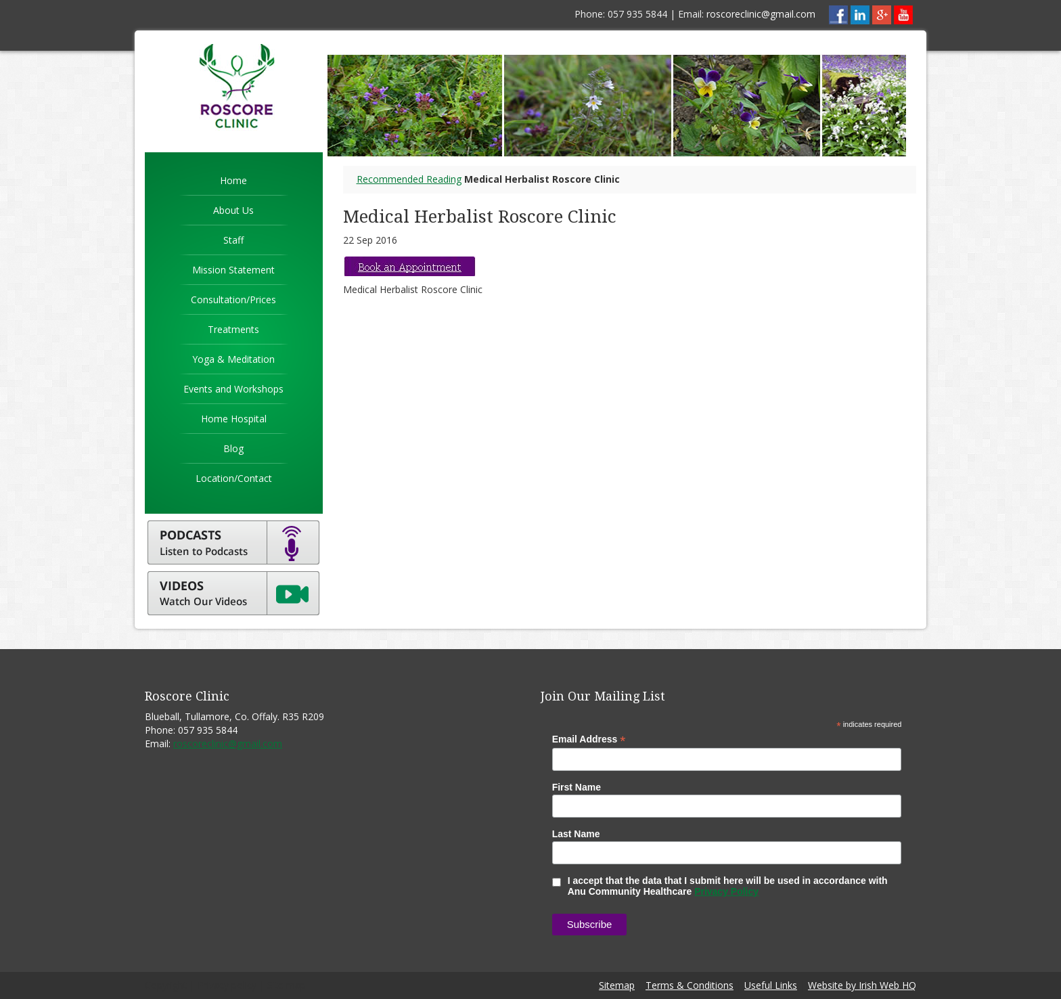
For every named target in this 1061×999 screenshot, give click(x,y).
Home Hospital (234, 418)
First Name (576, 787)
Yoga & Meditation (233, 359)
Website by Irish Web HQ (862, 985)
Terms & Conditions (689, 985)
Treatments (233, 329)
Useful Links (770, 985)
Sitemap (617, 985)
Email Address (589, 739)
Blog (233, 448)
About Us (233, 210)
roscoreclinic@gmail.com (760, 13)
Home (233, 180)
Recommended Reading (409, 179)
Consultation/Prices (233, 299)
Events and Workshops (233, 388)
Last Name (576, 833)
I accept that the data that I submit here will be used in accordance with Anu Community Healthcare (720, 886)
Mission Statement (233, 269)
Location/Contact (234, 478)
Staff (233, 240)
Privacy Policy (726, 891)
